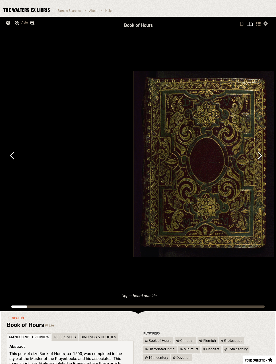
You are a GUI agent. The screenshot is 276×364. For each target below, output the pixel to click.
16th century (156, 358)
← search (15, 318)
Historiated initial (160, 349)
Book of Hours (158, 341)
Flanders (211, 349)
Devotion (181, 358)
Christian (185, 341)
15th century (236, 349)
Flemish (207, 341)
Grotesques (231, 341)
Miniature (189, 349)
